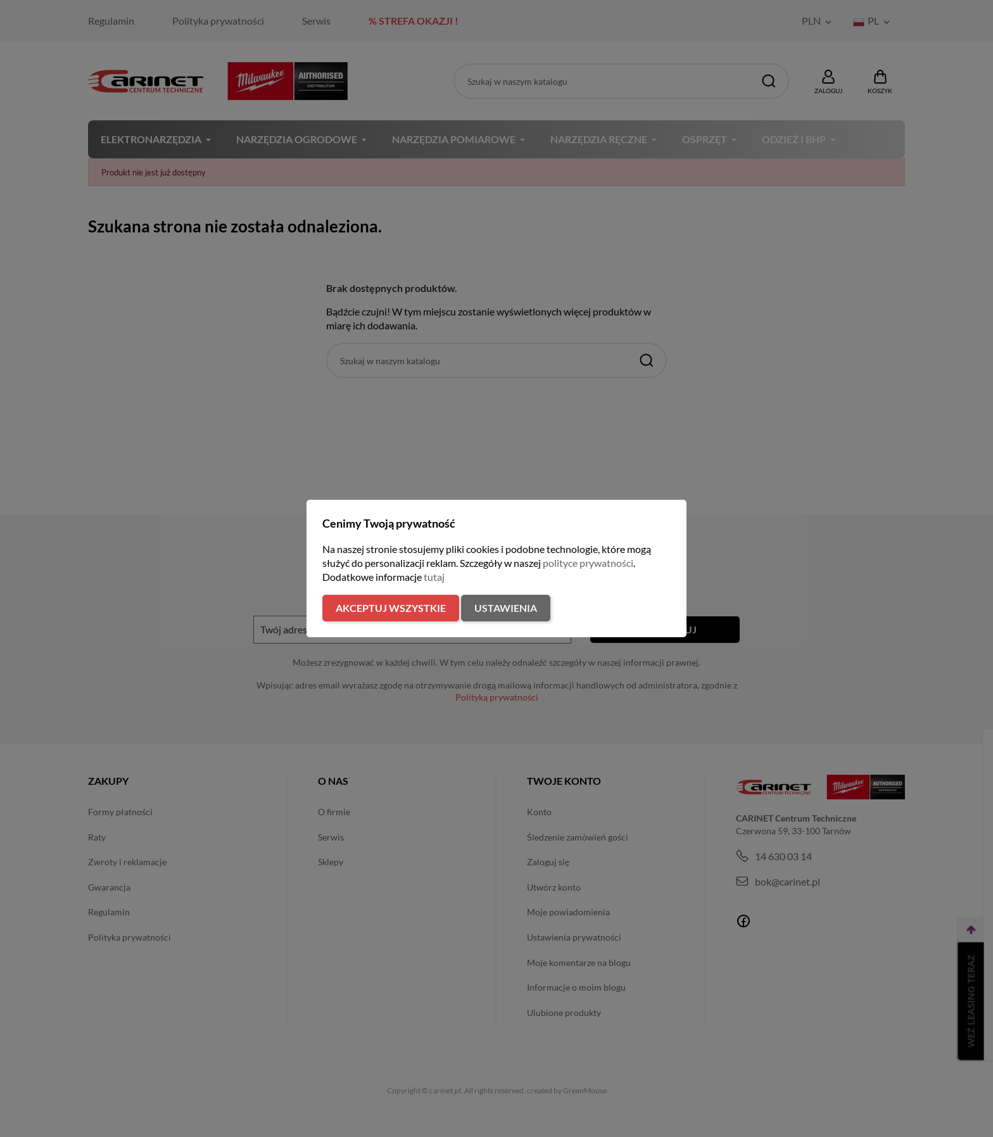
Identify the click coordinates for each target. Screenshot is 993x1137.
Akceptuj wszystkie (391, 608)
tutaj (434, 577)
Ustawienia (505, 608)
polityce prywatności (588, 563)
